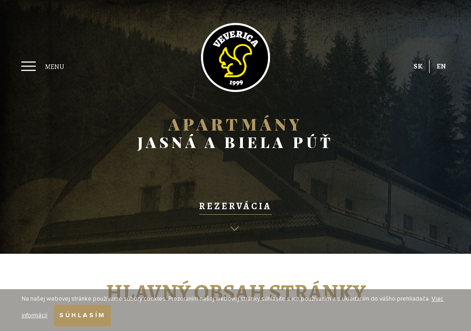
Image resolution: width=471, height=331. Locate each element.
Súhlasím (82, 315)
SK (418, 66)
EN (441, 66)
